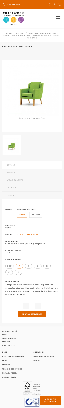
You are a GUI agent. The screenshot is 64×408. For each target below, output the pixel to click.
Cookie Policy (9, 377)
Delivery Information (13, 356)
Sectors (20, 33)
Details (11, 165)
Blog (4, 352)
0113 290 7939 (11, 5)
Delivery (11, 188)
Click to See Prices (27, 234)
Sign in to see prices (50, 400)
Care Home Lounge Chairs (32, 35)
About (36, 360)
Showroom (39, 352)
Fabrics (11, 172)
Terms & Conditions (12, 369)
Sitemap (6, 365)
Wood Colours (15, 180)
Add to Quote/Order (32, 314)
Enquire (11, 195)
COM (9, 266)
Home (9, 33)
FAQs (4, 360)
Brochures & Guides (43, 356)
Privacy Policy (9, 373)
